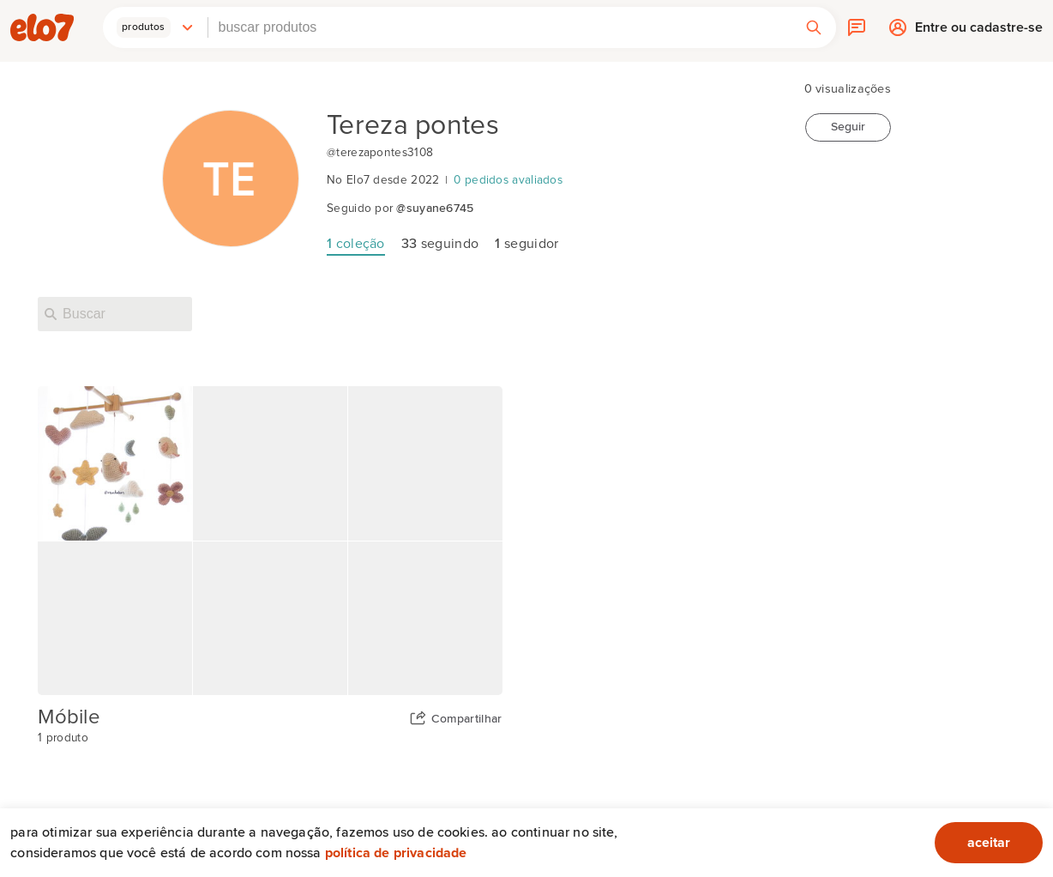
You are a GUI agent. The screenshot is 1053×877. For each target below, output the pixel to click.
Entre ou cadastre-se (979, 32)
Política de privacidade (396, 853)
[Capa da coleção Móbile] (270, 541)
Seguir (848, 127)
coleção (356, 244)
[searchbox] (499, 27)
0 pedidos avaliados (508, 180)
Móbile (69, 717)
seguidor (526, 244)
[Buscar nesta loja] (115, 314)
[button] (155, 27)
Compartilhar (466, 719)
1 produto (63, 738)
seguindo (439, 244)
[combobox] (499, 27)
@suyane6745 (434, 209)
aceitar (988, 843)
